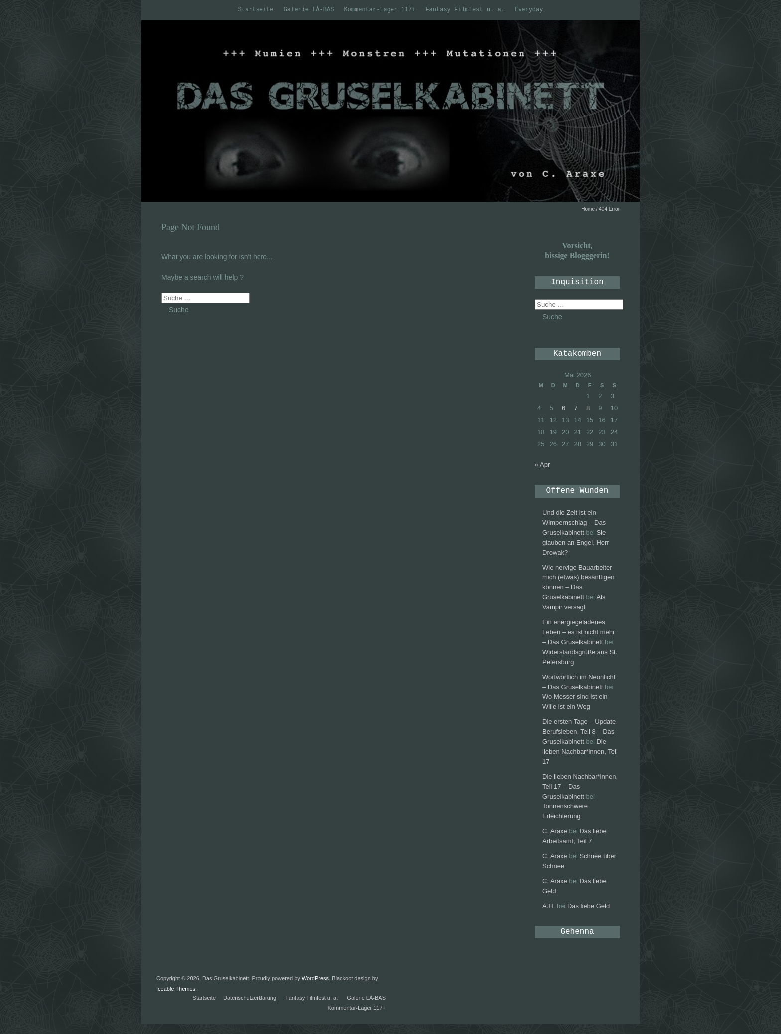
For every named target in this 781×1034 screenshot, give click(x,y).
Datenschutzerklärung (249, 998)
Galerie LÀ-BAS (309, 9)
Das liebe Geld (588, 906)
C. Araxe (554, 831)
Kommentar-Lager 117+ (379, 9)
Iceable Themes (175, 989)
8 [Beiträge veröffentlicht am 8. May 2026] (588, 408)
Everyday (529, 9)
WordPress (315, 978)
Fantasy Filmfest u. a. (464, 9)
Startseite (256, 9)
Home (588, 209)
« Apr (542, 464)
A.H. (548, 906)
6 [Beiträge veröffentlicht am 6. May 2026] (563, 408)
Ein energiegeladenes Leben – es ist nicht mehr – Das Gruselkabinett (578, 632)
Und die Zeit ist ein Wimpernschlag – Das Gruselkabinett (574, 522)
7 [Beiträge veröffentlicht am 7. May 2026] (575, 408)
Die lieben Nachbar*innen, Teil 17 (580, 751)
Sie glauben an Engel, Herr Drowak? (575, 542)
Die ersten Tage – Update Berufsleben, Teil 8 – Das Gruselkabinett (579, 731)
